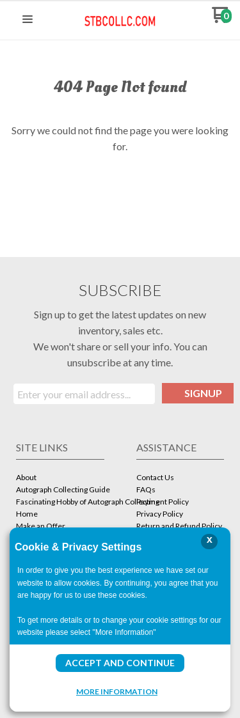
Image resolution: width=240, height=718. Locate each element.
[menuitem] (60, 478)
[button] (27, 20)
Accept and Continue (120, 662)
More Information (116, 691)
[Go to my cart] (222, 19)
